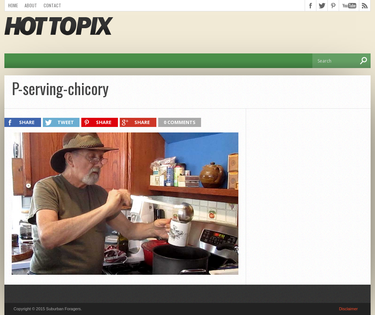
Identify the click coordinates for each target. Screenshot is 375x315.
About (31, 5)
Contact (52, 5)
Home (13, 5)
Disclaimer (348, 309)
